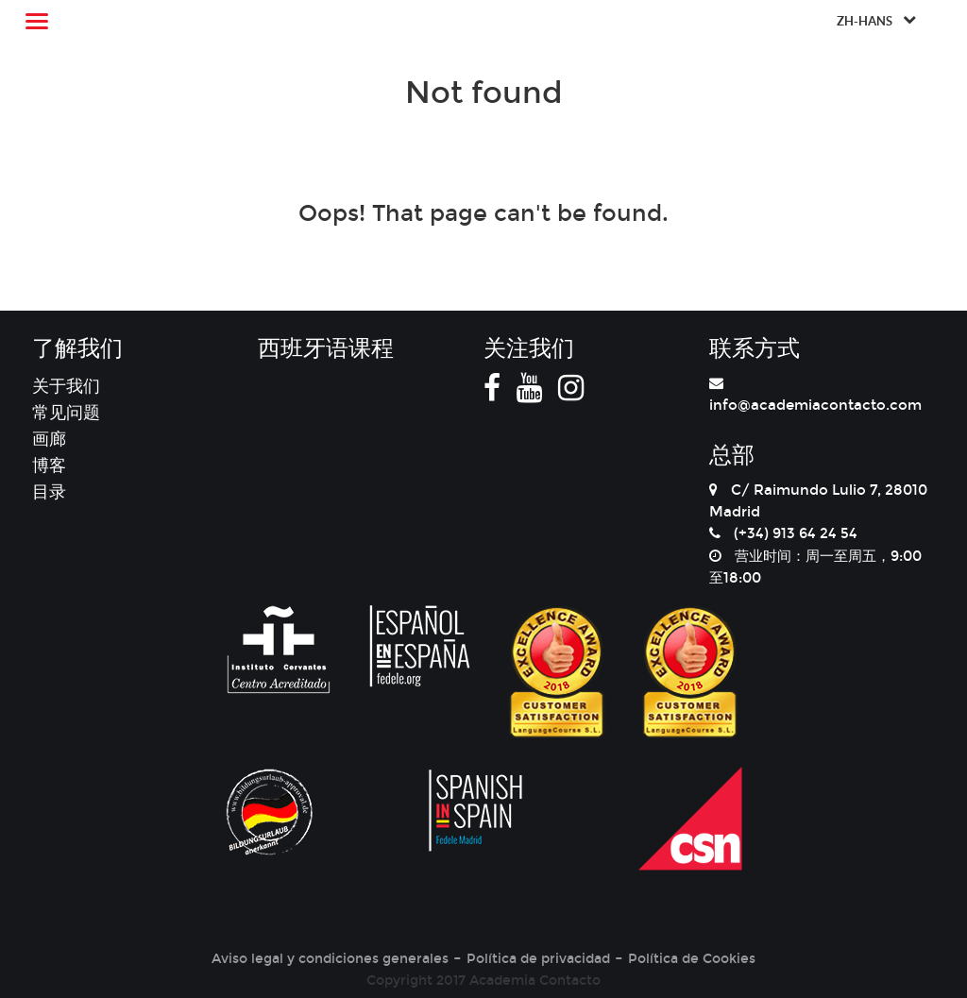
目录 (49, 492)
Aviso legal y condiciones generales (330, 959)
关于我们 (66, 386)
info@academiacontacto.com (815, 405)
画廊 (49, 439)
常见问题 (66, 412)
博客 (49, 465)
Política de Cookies (691, 959)
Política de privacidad (538, 959)
